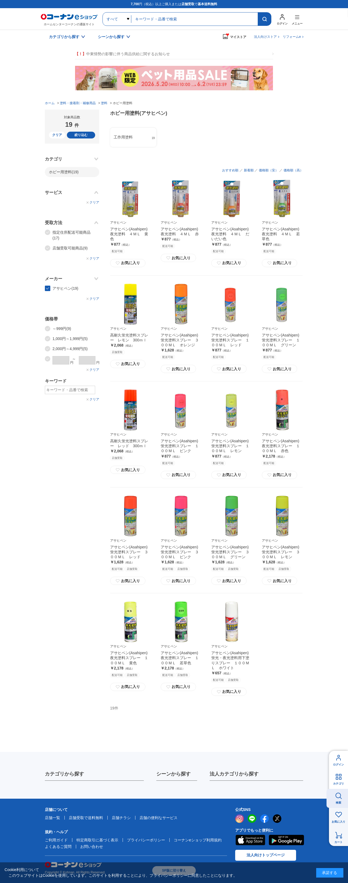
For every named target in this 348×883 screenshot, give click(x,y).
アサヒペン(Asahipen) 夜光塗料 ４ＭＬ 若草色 (281, 234)
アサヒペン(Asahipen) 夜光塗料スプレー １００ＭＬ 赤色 (281, 446)
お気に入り (127, 263)
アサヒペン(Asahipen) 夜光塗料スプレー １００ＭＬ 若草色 (180, 658)
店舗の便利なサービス (158, 818)
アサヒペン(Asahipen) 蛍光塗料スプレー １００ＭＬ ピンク (180, 446)
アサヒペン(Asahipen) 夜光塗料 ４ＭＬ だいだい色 (230, 234)
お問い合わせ (91, 846)
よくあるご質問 (58, 846)
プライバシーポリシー (146, 840)
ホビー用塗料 (64, 172)
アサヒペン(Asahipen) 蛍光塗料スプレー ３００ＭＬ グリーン (230, 552)
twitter (277, 818)
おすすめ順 (230, 170)
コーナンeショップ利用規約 (198, 840)
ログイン (338, 764)
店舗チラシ (121, 818)
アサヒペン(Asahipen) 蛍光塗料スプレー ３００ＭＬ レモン (281, 552)
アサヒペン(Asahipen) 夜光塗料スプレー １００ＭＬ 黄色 (129, 658)
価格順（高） (293, 170)
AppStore (250, 840)
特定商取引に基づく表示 (97, 840)
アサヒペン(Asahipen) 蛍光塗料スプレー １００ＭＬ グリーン (281, 340)
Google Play (286, 840)
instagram (239, 818)
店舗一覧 (52, 818)
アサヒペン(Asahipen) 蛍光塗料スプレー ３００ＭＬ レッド (129, 552)
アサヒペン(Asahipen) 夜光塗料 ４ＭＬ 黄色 (129, 234)
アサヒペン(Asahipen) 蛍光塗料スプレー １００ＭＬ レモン (230, 446)
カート (338, 842)
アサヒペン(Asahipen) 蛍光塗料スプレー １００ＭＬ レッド (230, 340)
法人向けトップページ (266, 855)
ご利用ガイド (56, 840)
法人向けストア (265, 36)
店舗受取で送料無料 (86, 818)
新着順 (249, 170)
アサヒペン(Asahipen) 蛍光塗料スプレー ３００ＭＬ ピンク (180, 552)
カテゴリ (338, 783)
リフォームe (292, 36)
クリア (57, 135)
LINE (252, 818)
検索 (338, 802)
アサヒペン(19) (65, 288)
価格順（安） (268, 170)
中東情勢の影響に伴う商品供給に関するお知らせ (122, 54)
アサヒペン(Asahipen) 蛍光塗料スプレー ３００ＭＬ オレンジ (180, 340)
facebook (264, 818)
